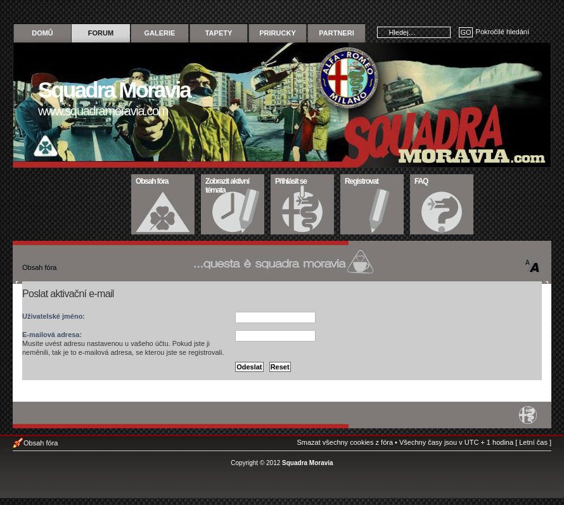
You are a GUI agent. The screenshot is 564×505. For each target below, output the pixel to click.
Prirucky (277, 33)
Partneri (336, 33)
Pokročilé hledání (502, 31)
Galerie (160, 33)
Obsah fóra (163, 180)
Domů (42, 33)
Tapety (219, 33)
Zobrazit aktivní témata (232, 184)
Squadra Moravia (307, 462)
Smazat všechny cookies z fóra (345, 442)
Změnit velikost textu (532, 266)
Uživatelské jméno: (53, 316)
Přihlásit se (302, 180)
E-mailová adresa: (52, 334)
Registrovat (372, 180)
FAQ (442, 180)
